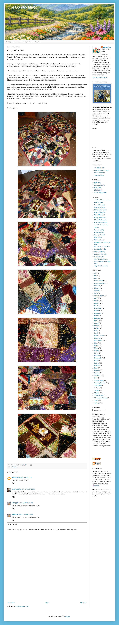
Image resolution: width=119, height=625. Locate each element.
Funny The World (99, 215)
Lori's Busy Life (99, 232)
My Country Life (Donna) (102, 246)
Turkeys (96, 388)
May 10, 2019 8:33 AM (26, 514)
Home (47, 603)
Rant (95, 368)
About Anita (17, 42)
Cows (96, 293)
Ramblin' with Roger (100, 254)
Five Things (97, 308)
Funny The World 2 (100, 217)
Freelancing (97, 313)
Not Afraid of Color (100, 249)
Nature (96, 353)
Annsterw (15, 477)
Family (96, 300)
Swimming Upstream (100, 192)
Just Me (96, 227)
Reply (13, 483)
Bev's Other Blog (99, 205)
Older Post (83, 603)
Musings (96, 350)
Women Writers (98, 395)
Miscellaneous (98, 340)
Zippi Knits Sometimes (101, 266)
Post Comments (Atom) (22, 606)
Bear (95, 275)
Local (96, 333)
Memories (97, 338)
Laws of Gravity (99, 230)
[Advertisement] (47, 586)
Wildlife (96, 393)
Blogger (67, 616)
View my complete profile (100, 77)
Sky (95, 378)
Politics (96, 363)
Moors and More (99, 240)
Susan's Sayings (99, 256)
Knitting (96, 328)
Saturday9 (97, 375)
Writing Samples (27, 42)
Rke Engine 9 (98, 190)
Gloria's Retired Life (100, 220)
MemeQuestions (99, 335)
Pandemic (97, 355)
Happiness (97, 318)
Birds (95, 278)
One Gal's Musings (99, 251)
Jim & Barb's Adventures (101, 225)
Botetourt (14, 467)
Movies (96, 345)
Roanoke (97, 373)
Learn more (95, 485)
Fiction (96, 305)
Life (95, 330)
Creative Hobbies (99, 295)
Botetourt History (99, 172)
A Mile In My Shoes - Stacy (102, 200)
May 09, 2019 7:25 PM (28, 489)
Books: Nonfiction (99, 283)
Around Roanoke (99, 168)
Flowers (96, 310)
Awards (37, 42)
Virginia (96, 390)
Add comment (12, 524)
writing (96, 403)
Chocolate (97, 288)
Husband (97, 325)
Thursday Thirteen (99, 383)
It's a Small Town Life (100, 222)
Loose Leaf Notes (99, 185)
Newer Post (11, 603)
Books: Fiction (98, 280)
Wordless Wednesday (100, 398)
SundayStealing (98, 380)
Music (96, 348)
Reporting (97, 370)
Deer (95, 298)
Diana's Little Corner (100, 210)
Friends (96, 315)
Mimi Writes (98, 237)
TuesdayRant (98, 385)
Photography (98, 358)
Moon (96, 343)
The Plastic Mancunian (101, 259)
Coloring (97, 290)
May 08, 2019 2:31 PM (25, 477)
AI (95, 273)
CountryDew (107, 47)
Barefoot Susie (98, 202)
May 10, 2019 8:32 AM (26, 502)
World (96, 400)
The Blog (8, 42)
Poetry (96, 360)
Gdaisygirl (15, 502)
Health (96, 320)
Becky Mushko (16, 489)
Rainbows (97, 365)
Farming (96, 303)
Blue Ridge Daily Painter (101, 170)
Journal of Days (99, 175)
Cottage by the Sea (99, 207)
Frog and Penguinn (99, 212)
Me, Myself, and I (99, 235)
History (96, 323)
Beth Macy (97, 182)
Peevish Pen (97, 187)
